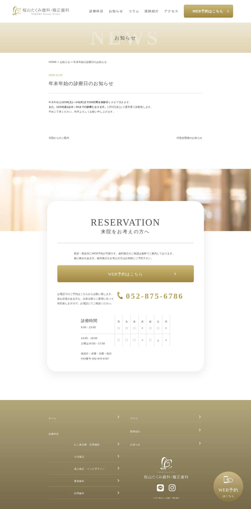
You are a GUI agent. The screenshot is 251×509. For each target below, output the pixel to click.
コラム (134, 11)
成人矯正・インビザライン (89, 468)
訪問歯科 (79, 493)
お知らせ (116, 11)
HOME (53, 62)
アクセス (171, 11)
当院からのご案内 (59, 137)
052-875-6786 (155, 296)
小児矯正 (79, 456)
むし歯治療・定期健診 (87, 444)
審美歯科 (79, 481)
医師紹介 (152, 11)
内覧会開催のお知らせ (189, 137)
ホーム (52, 418)
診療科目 (96, 11)
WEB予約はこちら (208, 11)
